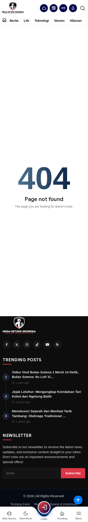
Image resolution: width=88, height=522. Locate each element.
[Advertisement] (44, 72)
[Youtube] (47, 345)
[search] (82, 8)
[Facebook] (7, 345)
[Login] (44, 507)
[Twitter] (17, 345)
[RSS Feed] (57, 345)
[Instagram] (27, 345)
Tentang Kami (20, 504)
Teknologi (42, 20)
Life (26, 20)
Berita (14, 20)
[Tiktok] (37, 345)
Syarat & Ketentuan (64, 504)
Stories (59, 20)
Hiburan (76, 20)
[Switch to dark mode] (26, 515)
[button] (73, 8)
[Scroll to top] (78, 500)
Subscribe (73, 473)
